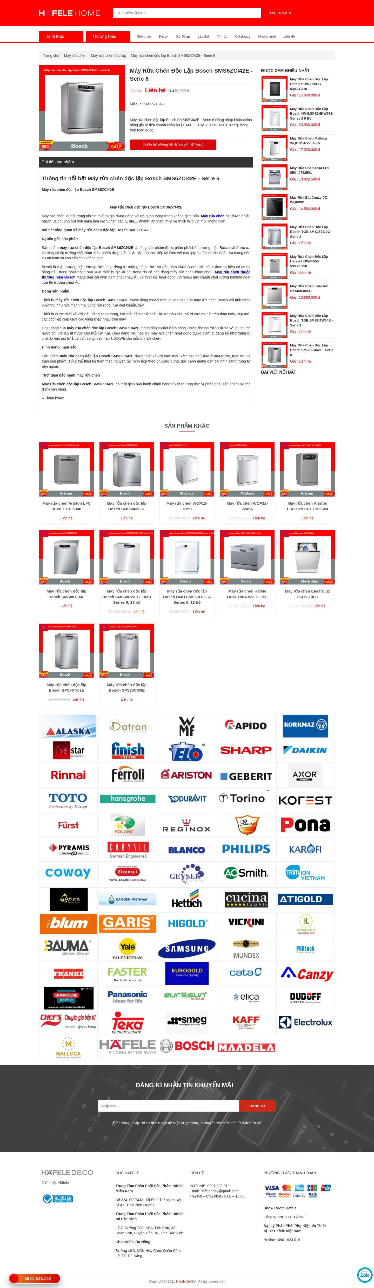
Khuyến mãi (267, 36)
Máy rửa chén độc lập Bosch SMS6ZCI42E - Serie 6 (173, 55)
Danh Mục (53, 36)
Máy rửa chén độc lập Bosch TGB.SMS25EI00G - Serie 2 (311, 232)
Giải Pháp (183, 36)
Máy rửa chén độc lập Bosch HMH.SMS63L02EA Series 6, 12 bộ (187, 596)
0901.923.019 (278, 13)
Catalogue (242, 36)
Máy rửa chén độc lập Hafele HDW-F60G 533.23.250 (309, 261)
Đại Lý (163, 36)
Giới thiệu (144, 36)
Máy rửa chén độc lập (108, 55)
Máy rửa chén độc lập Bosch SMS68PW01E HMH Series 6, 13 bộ (126, 596)
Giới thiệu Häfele (55, 1183)
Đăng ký (257, 1106)
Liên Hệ (289, 36)
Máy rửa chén (75, 55)
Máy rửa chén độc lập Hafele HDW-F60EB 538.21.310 (309, 84)
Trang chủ (51, 55)
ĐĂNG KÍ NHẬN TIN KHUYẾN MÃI (184, 1085)
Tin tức (222, 36)
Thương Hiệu (103, 36)
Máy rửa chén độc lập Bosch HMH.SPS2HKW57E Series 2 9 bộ (311, 113)
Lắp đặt (203, 36)
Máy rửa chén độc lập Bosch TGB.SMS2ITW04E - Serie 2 (311, 320)
